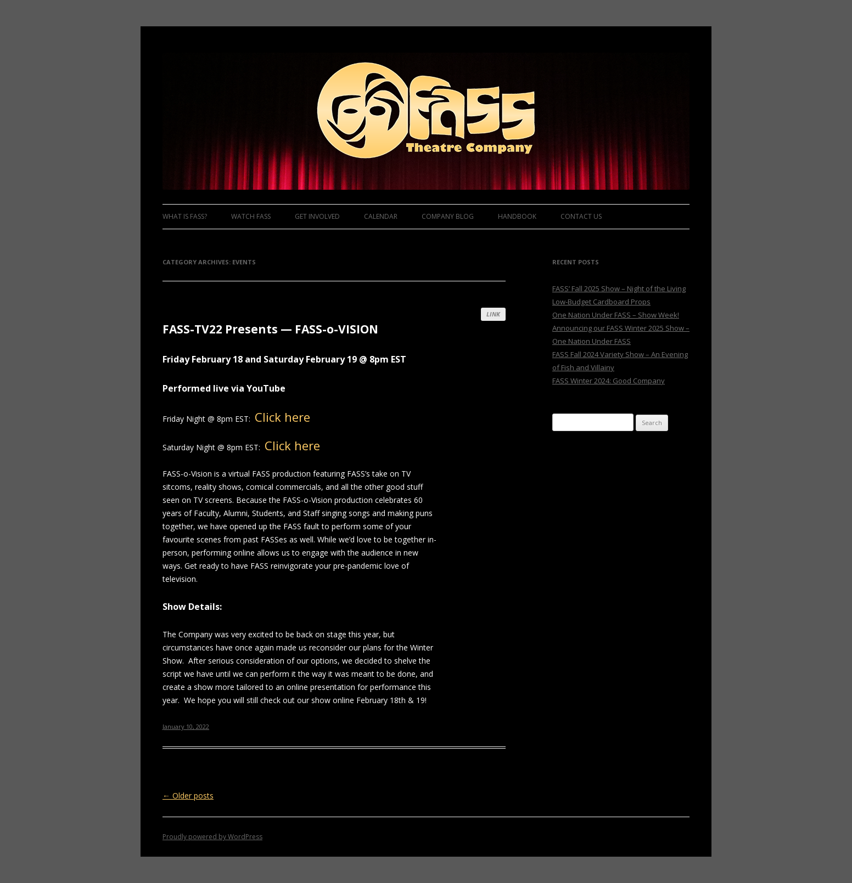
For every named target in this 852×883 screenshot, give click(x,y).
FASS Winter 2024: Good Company (608, 381)
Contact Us (581, 216)
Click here (282, 417)
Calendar (380, 216)
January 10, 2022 (185, 726)
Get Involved (317, 216)
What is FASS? (184, 216)
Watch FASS (251, 216)
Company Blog (448, 216)
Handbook (517, 216)
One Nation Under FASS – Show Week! (615, 315)
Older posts (188, 795)
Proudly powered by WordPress (212, 836)
